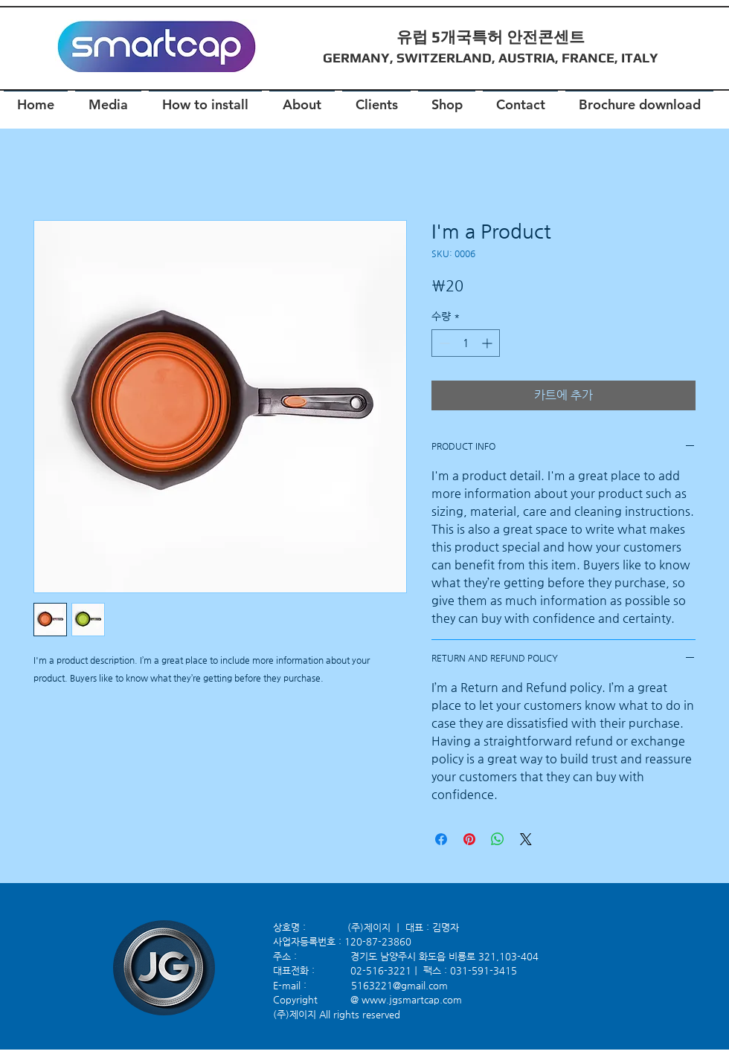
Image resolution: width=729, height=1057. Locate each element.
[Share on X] (526, 839)
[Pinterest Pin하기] (469, 839)
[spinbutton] (465, 343)
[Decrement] (443, 343)
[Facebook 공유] (441, 839)
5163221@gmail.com (399, 985)
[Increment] (488, 343)
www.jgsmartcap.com (412, 999)
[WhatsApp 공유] (498, 839)
